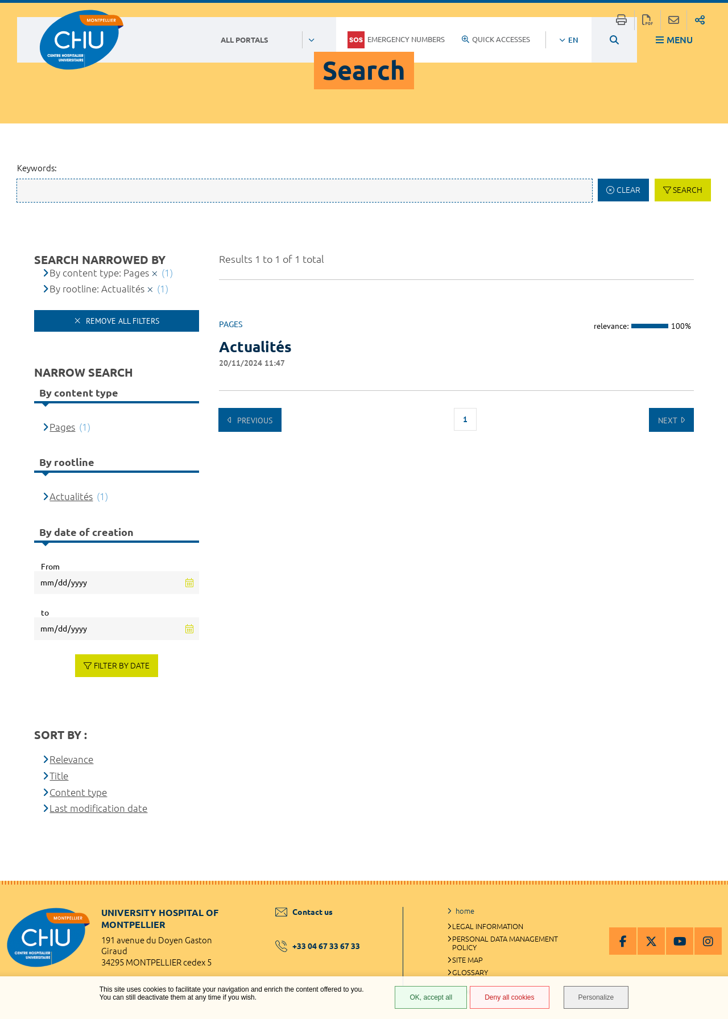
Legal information (487, 926)
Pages (62, 427)
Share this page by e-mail (673, 20)
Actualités (71, 496)
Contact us (304, 912)
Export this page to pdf (647, 20)
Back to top (708, 903)
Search (687, 190)
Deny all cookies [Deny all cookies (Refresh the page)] (509, 997)
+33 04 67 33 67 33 (317, 946)
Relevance (71, 759)
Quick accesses (496, 39)
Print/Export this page (621, 20)
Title (58, 775)
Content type (78, 792)
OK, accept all (431, 997)
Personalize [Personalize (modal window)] (596, 997)
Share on (700, 20)
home (465, 911)
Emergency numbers (396, 39)
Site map (467, 960)
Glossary (470, 972)
